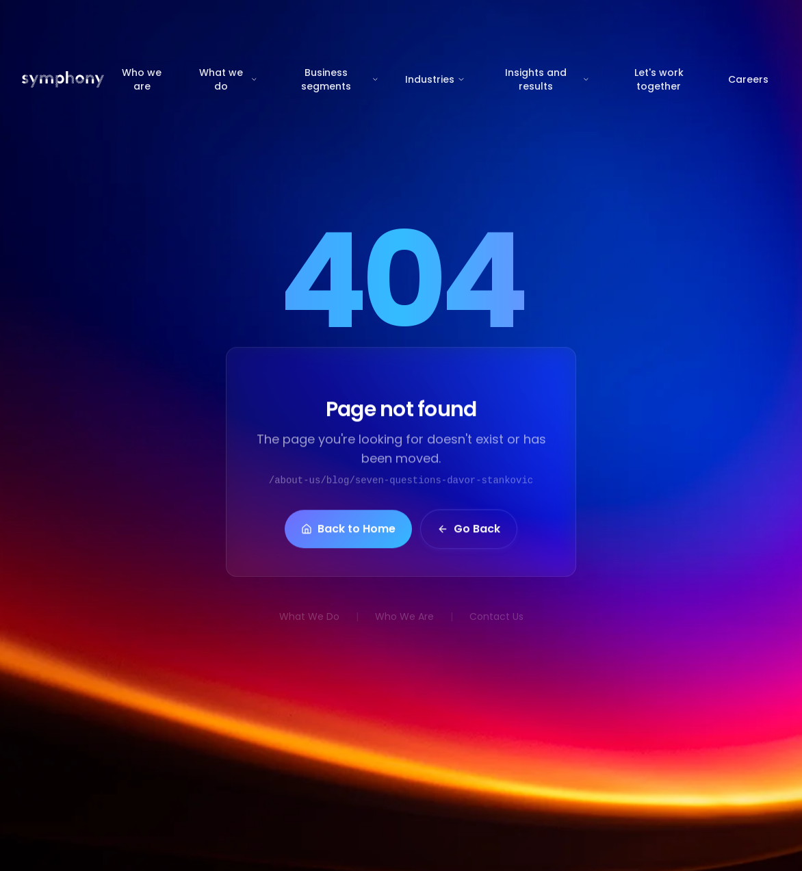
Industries (435, 79)
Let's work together (659, 79)
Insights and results (547, 79)
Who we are (141, 79)
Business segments (340, 79)
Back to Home (348, 533)
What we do (228, 79)
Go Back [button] (468, 533)
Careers (748, 79)
